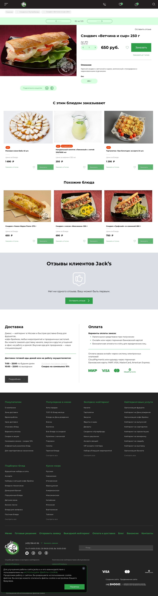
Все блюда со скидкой (56, 426)
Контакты (147, 527)
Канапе (87, 402)
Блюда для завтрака (14, 504)
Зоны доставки (11, 407)
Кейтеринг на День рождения (137, 407)
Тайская (49, 509)
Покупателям (13, 396)
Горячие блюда (52, 445)
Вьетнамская (52, 504)
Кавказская (51, 470)
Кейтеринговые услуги (138, 396)
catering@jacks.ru (59, 558)
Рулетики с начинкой (55, 431)
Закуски (87, 411)
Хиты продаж (52, 402)
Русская (49, 466)
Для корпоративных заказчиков (19, 445)
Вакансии (133, 527)
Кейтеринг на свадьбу (134, 435)
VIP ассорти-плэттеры (93, 440)
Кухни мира (53, 460)
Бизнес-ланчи (11, 499)
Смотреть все (52, 450)
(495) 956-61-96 (32, 537)
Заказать (140, 47)
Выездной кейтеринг (77, 527)
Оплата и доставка (103, 527)
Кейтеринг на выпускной (135, 416)
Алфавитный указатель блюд (17, 440)
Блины (49, 416)
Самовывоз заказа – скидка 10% (19, 435)
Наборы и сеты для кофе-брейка (19, 475)
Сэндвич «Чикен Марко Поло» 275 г (26, 219)
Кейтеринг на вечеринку (135, 431)
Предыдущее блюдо (59, 21)
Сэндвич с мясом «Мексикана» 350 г (76, 219)
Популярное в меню (58, 396)
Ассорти (8, 470)
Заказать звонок (51, 537)
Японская (50, 499)
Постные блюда (12, 509)
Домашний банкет (13, 485)
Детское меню (11, 494)
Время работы (11, 411)
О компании (10, 402)
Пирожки (50, 435)
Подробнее (15, 373)
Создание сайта (112, 574)
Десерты (87, 421)
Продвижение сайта (128, 574)
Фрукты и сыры (90, 416)
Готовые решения (25, 527)
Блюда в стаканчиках (14, 480)
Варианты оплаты (13, 426)
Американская (52, 485)
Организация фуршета (134, 402)
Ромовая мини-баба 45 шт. (21, 147)
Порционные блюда (14, 490)
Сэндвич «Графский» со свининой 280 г (129, 219)
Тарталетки (89, 407)
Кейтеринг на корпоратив (135, 421)
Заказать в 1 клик (140, 55)
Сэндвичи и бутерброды (94, 426)
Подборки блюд (15, 460)
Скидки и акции (12, 431)
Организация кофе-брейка (136, 411)
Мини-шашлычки (91, 431)
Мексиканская (52, 490)
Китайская (50, 494)
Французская (52, 480)
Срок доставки (11, 416)
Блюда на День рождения (57, 411)
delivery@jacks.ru (12, 558)
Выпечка (50, 421)
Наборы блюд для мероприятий (98, 445)
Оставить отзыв (143, 29)
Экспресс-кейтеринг (96, 396)
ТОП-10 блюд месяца (55, 407)
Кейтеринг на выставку (134, 440)
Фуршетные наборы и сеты (17, 466)
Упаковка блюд (12, 421)
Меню (8, 527)
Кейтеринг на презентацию (136, 426)
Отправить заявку (50, 527)
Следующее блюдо (98, 21)
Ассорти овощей (91, 435)
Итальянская (51, 475)
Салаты (49, 440)
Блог (121, 527)
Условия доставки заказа (54, 358)
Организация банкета (134, 445)
